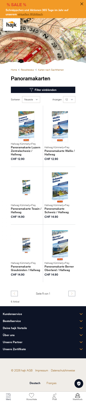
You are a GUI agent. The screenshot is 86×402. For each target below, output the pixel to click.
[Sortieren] (31, 99)
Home (14, 69)
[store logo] (11, 24)
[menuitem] (30, 370)
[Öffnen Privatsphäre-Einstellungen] (78, 383)
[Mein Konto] (54, 397)
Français (51, 383)
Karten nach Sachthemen (51, 69)
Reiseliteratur (27, 69)
